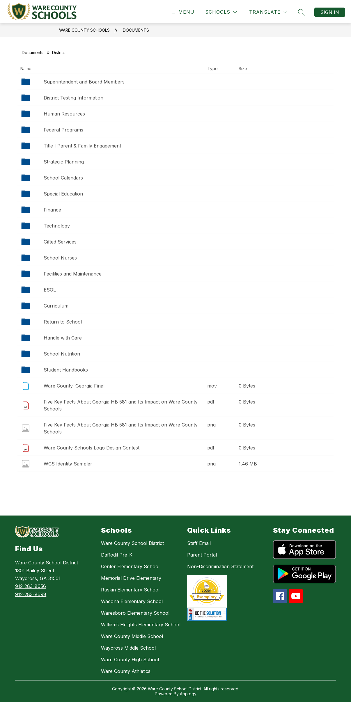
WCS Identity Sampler (68, 464)
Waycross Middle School (128, 648)
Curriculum (56, 306)
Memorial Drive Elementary (131, 578)
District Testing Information (73, 98)
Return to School (63, 322)
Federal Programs (63, 130)
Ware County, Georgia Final (74, 386)
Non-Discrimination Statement (220, 566)
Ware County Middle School (132, 636)
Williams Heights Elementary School (140, 625)
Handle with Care (63, 338)
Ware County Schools (84, 30)
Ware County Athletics (125, 671)
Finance (52, 210)
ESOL (50, 290)
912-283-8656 (30, 586)
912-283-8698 (30, 594)
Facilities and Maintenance (73, 274)
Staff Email (199, 543)
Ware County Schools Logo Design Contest (91, 448)
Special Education (63, 194)
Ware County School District (132, 543)
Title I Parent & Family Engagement (82, 146)
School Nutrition (62, 354)
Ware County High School (130, 659)
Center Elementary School (130, 566)
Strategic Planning (64, 162)
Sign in (329, 12)
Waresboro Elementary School (135, 613)
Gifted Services (60, 242)
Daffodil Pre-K (116, 555)
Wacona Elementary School (132, 601)
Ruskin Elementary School (130, 590)
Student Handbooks (66, 370)
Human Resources (64, 114)
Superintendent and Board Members (84, 82)
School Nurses (60, 258)
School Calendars (63, 178)
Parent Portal (202, 555)
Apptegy (188, 693)
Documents (136, 30)
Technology (57, 226)
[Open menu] (182, 12)
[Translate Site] (268, 12)
